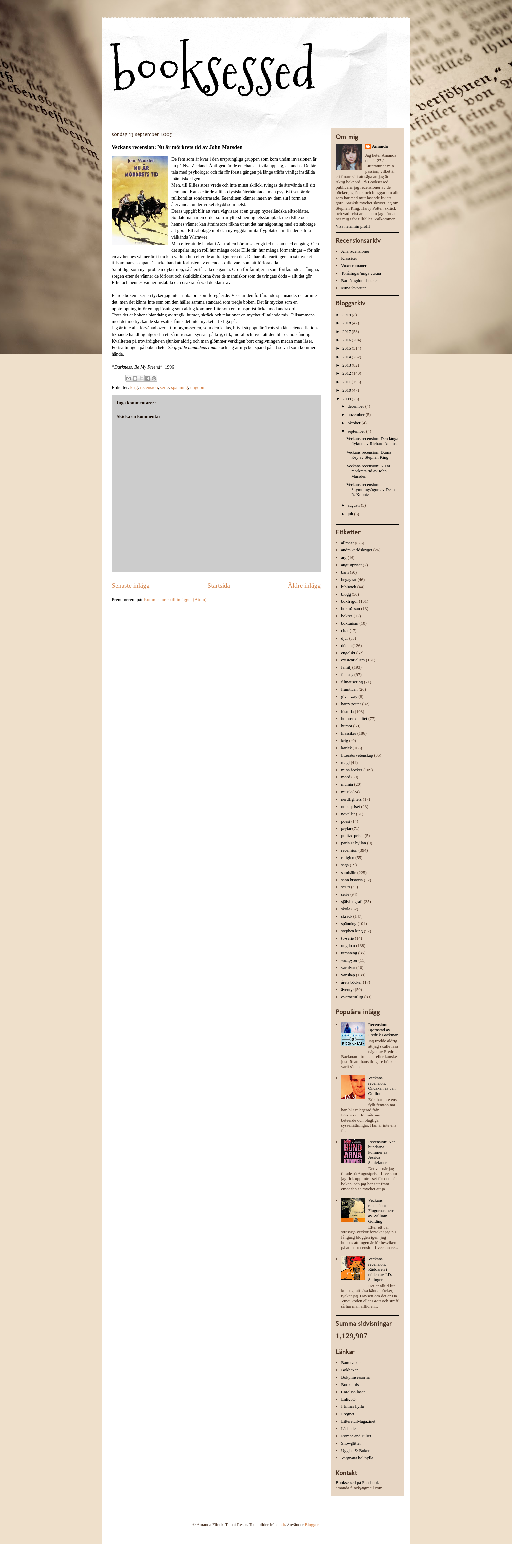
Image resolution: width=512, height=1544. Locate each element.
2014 (347, 356)
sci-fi (345, 887)
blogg (346, 594)
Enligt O (348, 1399)
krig (134, 387)
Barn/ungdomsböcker (359, 280)
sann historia (352, 879)
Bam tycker (351, 1362)
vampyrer (349, 960)
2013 (347, 365)
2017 (347, 331)
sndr (281, 1524)
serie (164, 387)
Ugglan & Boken (355, 1450)
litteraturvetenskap (357, 755)
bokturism (349, 623)
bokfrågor (349, 601)
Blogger (311, 1524)
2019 (347, 314)
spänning (179, 387)
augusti (354, 505)
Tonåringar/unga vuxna (361, 273)
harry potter (351, 703)
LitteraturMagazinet (358, 1421)
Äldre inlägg (304, 585)
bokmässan (350, 608)
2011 (347, 381)
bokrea (346, 615)
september (357, 431)
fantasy (347, 674)
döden (346, 645)
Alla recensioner (355, 251)
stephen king (352, 930)
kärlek (346, 747)
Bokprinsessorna (355, 1377)
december (356, 406)
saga (345, 864)
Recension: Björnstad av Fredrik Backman (383, 1029)
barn (345, 572)
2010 (347, 390)
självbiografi (352, 901)
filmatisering (352, 681)
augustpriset (351, 564)
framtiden (349, 689)
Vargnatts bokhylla (357, 1457)
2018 (347, 322)
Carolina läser (353, 1391)
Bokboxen (349, 1369)
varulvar (348, 967)
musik (346, 791)
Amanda (380, 146)
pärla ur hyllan (353, 842)
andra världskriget (356, 549)
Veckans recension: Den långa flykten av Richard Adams (372, 441)
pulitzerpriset (352, 835)
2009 (347, 398)
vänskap (348, 974)
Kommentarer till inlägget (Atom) (175, 599)
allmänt (347, 542)
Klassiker (349, 258)
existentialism (353, 660)
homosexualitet (354, 718)
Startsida (218, 585)
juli (351, 513)
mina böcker (351, 769)
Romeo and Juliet (356, 1435)
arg (343, 557)
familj (346, 667)
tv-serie (347, 938)
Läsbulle (348, 1428)
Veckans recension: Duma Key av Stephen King (368, 455)
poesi (345, 821)
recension (149, 387)
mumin (347, 784)
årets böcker (351, 982)
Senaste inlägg (131, 585)
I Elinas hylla (352, 1406)
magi (345, 762)
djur (344, 638)
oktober (355, 422)
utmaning (349, 952)
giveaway (349, 696)
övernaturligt (352, 996)
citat (344, 630)
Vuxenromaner (353, 265)
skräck (346, 916)
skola (345, 908)
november (357, 414)
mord (345, 776)
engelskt (348, 652)
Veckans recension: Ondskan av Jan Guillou (381, 1085)
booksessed (213, 70)
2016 (347, 339)
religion (347, 857)
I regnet (347, 1413)
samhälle (348, 872)
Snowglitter (351, 1443)
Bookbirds (350, 1384)
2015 (347, 348)
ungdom (198, 387)
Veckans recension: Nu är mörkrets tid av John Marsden (368, 471)
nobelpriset (350, 806)
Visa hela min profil (353, 226)
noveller (348, 813)
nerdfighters (351, 799)
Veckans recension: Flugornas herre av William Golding (381, 1210)
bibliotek (348, 586)
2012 (347, 373)
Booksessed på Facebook (357, 1482)
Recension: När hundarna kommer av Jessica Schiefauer (381, 1152)
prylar (346, 828)
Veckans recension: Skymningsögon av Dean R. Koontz (370, 489)
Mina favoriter (353, 287)
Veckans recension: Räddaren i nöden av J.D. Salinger (380, 1269)
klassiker (348, 733)
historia (347, 711)
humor (346, 725)
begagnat (348, 579)
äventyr (347, 989)
